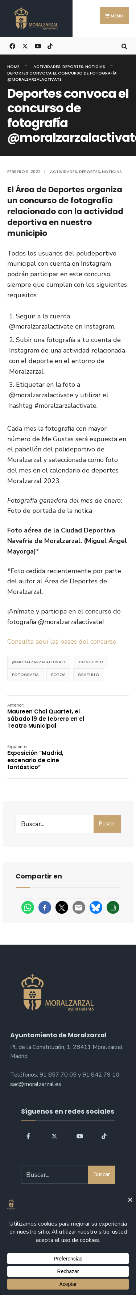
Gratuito (88, 674)
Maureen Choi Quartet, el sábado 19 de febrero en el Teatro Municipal (45, 716)
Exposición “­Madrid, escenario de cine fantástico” (35, 757)
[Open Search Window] (124, 45)
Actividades (47, 66)
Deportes (72, 66)
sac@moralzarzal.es (35, 1084)
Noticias (95, 66)
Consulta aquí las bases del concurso (61, 641)
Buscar (107, 823)
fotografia (25, 674)
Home (13, 66)
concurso (91, 662)
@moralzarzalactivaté (39, 662)
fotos (58, 674)
